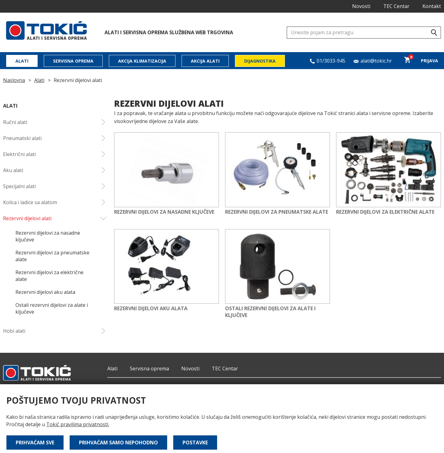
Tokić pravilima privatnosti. (77, 424)
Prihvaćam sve (35, 442)
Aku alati (54, 170)
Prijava (429, 61)
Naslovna (14, 80)
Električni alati (54, 154)
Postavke (195, 442)
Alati (21, 61)
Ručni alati (54, 122)
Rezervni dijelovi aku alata (45, 292)
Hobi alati (54, 330)
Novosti (361, 6)
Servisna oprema (73, 61)
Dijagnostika (260, 61)
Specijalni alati (54, 186)
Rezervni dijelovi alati (54, 218)
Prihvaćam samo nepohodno (118, 442)
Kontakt (431, 6)
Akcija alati (205, 61)
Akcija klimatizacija (142, 61)
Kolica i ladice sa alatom (54, 202)
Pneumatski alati (54, 138)
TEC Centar (396, 6)
